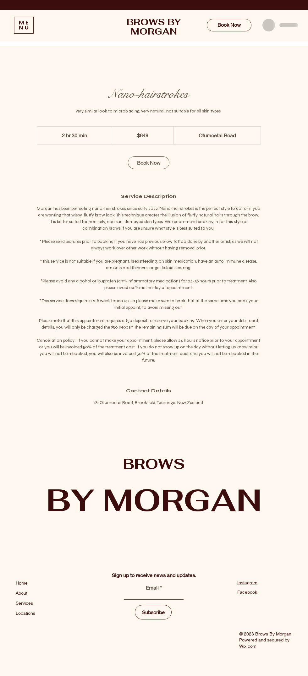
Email (153, 587)
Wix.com (247, 646)
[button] (24, 25)
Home (22, 583)
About (21, 593)
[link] (148, 162)
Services (24, 603)
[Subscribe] (153, 612)
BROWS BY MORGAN (154, 26)
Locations (25, 613)
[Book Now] (229, 25)
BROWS (154, 464)
